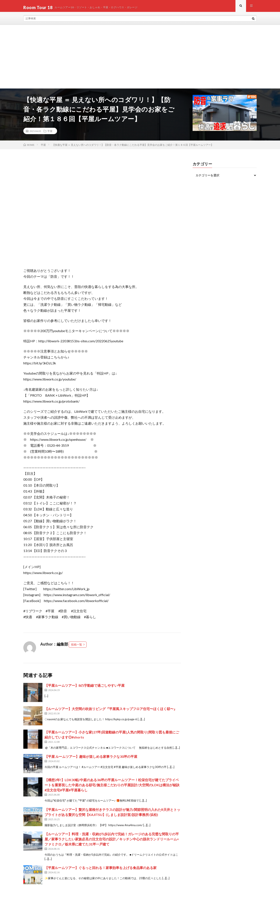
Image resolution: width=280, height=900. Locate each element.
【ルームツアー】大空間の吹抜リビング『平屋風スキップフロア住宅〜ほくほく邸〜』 (111, 712)
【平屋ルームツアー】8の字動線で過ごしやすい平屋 (85, 688)
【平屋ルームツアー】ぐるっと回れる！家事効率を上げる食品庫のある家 (101, 871)
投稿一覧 (76, 647)
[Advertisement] (140, 59)
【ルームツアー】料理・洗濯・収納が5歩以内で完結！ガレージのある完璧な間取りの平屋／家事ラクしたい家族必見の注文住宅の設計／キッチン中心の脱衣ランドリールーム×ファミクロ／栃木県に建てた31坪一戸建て (112, 842)
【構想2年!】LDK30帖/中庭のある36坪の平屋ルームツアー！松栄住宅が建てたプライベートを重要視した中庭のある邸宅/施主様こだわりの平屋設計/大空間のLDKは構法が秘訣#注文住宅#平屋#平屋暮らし (112, 788)
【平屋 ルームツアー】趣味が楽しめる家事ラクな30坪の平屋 (91, 759)
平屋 (49, 134)
